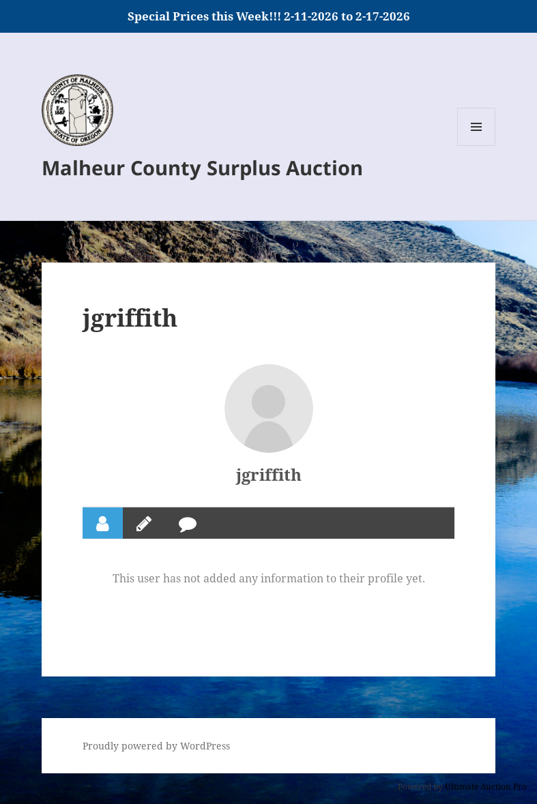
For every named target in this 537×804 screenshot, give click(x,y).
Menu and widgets (476, 145)
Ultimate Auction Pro (486, 786)
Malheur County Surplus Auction (202, 167)
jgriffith (269, 474)
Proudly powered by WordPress (156, 745)
